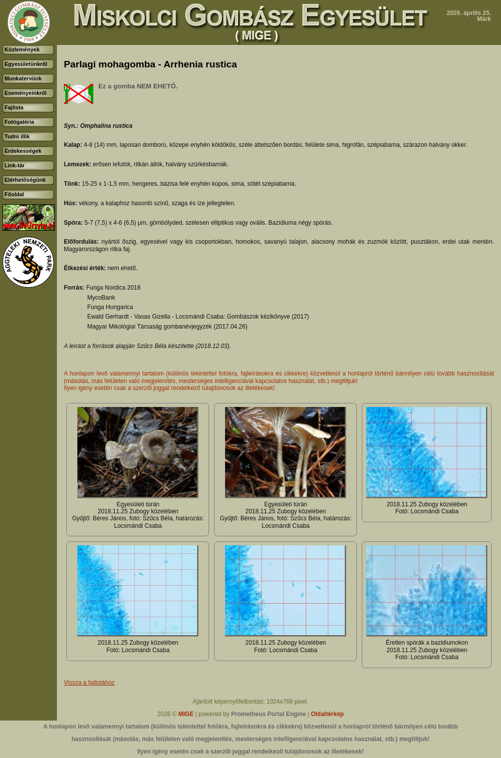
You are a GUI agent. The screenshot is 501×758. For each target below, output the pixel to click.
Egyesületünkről (25, 64)
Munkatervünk (23, 78)
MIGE (186, 714)
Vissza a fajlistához (89, 682)
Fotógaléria (19, 122)
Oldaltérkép (327, 714)
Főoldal (14, 194)
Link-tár (14, 165)
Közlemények (21, 49)
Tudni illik (17, 136)
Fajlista (13, 107)
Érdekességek (22, 151)
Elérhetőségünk (25, 180)
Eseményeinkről (25, 93)
